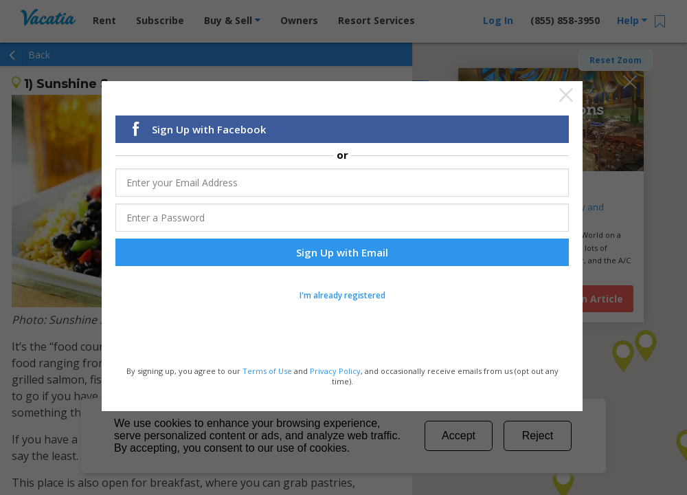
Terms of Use (267, 372)
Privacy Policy (335, 372)
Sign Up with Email (342, 254)
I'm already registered (342, 296)
